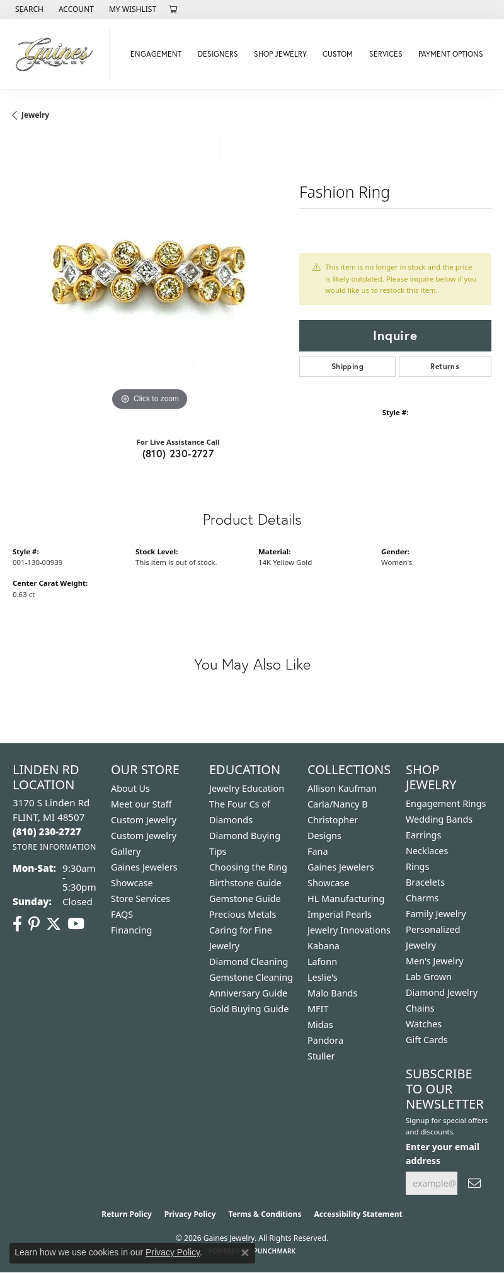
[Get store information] (54, 847)
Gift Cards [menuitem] (427, 1040)
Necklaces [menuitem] (427, 851)
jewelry (35, 115)
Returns (444, 366)
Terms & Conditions (265, 1214)
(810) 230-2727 (178, 453)
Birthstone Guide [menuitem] (245, 883)
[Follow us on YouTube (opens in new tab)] (75, 924)
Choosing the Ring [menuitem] (248, 867)
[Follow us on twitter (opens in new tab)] (53, 924)
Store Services (140, 899)
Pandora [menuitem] (325, 1040)
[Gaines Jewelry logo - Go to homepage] (58, 54)
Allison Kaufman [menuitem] (342, 788)
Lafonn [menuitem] (322, 962)
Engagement (155, 54)
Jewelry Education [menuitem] (246, 788)
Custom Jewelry (143, 820)
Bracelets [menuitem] (425, 882)
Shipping (347, 366)
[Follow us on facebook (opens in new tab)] (17, 924)
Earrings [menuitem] (423, 835)
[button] (28, 9)
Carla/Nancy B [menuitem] (337, 804)
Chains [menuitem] (420, 1008)
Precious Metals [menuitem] (242, 914)
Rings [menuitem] (417, 866)
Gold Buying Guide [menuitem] (249, 1009)
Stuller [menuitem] (321, 1056)
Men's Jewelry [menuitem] (435, 961)
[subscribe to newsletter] (474, 1183)
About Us (130, 788)
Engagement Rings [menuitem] (446, 803)
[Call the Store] (47, 831)
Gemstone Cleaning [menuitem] (251, 977)
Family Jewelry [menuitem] (436, 914)
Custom (338, 54)
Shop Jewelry (280, 54)
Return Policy (126, 1214)
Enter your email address (442, 1153)
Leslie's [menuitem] (322, 977)
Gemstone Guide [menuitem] (245, 899)
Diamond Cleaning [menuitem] (248, 962)
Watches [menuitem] (424, 1024)
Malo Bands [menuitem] (332, 993)
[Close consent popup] (245, 1253)
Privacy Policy (190, 1214)
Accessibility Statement (358, 1214)
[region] (150, 277)
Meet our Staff (141, 804)
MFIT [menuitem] (317, 1009)
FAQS (122, 914)
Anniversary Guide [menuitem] (248, 993)
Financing (131, 930)
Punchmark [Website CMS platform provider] (275, 1251)
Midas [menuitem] (320, 1024)
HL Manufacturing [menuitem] (345, 899)
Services (386, 54)
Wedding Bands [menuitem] (439, 819)
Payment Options (450, 54)
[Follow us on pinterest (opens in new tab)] (34, 924)
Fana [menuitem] (317, 851)
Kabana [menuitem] (323, 946)
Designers (218, 54)
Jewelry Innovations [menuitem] (349, 930)
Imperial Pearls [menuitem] (339, 914)
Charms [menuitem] (422, 898)
